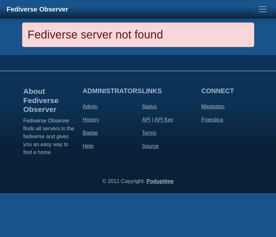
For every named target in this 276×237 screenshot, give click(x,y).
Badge (90, 133)
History (91, 119)
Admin (90, 106)
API (146, 119)
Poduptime (160, 181)
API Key (163, 119)
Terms (149, 133)
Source (150, 146)
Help (88, 146)
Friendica (212, 119)
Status (149, 106)
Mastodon (213, 106)
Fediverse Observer (37, 9)
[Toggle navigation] (263, 9)
